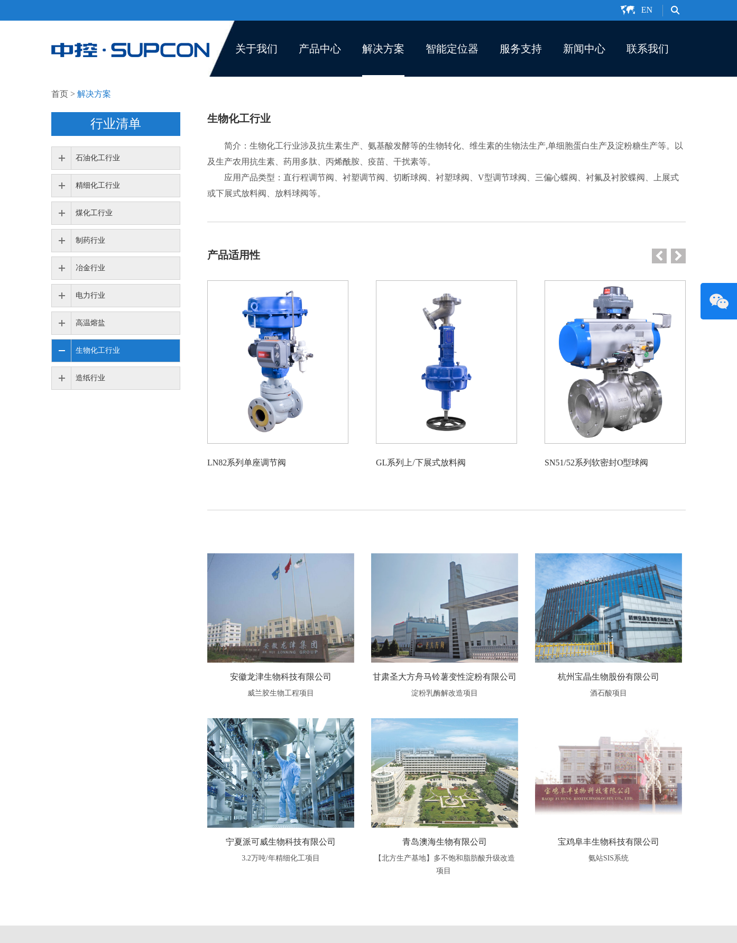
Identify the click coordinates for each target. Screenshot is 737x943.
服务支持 (521, 48)
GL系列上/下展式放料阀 (421, 462)
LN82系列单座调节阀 (246, 462)
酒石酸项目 (608, 693)
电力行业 (90, 295)
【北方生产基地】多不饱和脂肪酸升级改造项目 (444, 864)
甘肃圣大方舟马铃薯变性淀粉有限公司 (445, 676)
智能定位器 (452, 48)
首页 (59, 93)
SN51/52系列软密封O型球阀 (596, 462)
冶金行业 (90, 268)
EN (646, 9)
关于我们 (256, 48)
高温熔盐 (90, 323)
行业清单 (115, 124)
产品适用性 (233, 255)
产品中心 (320, 48)
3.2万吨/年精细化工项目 (280, 858)
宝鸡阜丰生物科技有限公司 (608, 841)
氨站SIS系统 (608, 858)
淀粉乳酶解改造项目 (444, 693)
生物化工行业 (98, 350)
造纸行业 (90, 378)
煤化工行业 (94, 213)
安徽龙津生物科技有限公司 (280, 676)
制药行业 (90, 240)
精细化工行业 (98, 185)
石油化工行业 (98, 158)
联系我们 (648, 48)
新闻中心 (584, 48)
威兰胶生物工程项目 (280, 693)
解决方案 (383, 48)
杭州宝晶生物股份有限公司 (608, 676)
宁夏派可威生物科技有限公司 (281, 841)
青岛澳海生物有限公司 (444, 841)
